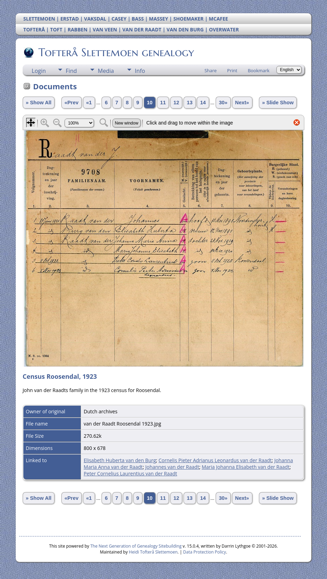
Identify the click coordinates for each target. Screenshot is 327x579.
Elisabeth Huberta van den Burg (120, 460)
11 (163, 102)
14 (203, 102)
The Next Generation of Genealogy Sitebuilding (136, 546)
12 (176, 102)
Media (106, 71)
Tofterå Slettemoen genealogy (115, 52)
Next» (242, 102)
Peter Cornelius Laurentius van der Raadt (130, 473)
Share (211, 70)
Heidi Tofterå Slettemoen (153, 552)
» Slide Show (277, 102)
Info (140, 71)
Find (71, 71)
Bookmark (258, 70)
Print (232, 70)
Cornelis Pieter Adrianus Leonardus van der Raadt (215, 460)
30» (223, 102)
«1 (89, 102)
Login (39, 71)
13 (189, 102)
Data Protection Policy (204, 552)
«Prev (72, 102)
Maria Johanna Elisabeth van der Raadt (246, 467)
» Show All (39, 102)
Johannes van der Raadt (172, 467)
